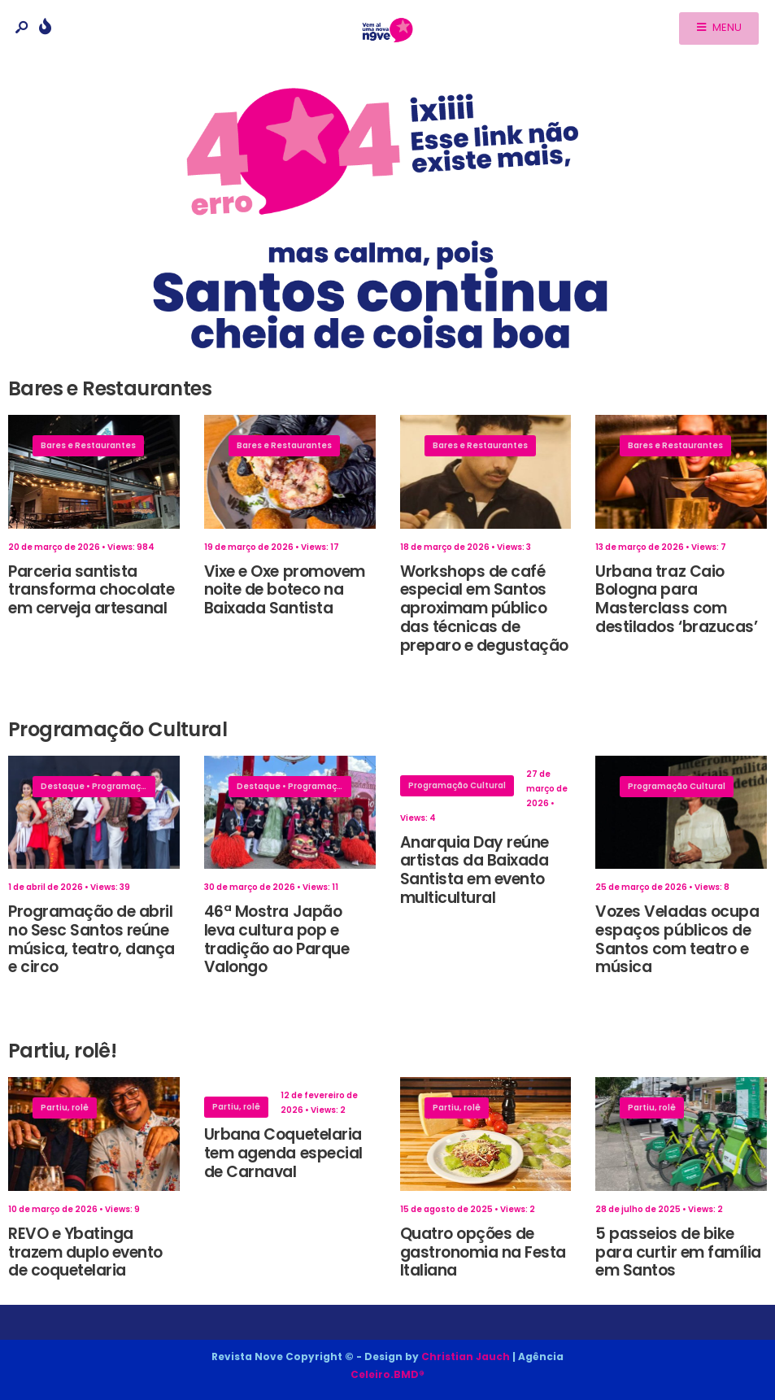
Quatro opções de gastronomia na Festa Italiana (483, 1252)
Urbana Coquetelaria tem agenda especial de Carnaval (283, 1153)
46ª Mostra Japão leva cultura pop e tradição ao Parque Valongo (276, 939)
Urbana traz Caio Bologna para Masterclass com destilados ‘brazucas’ (676, 599)
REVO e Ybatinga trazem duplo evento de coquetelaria (85, 1252)
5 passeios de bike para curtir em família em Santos (678, 1252)
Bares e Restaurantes (88, 445)
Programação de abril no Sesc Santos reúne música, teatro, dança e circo (91, 939)
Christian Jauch (465, 1356)
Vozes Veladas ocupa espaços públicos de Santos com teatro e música (677, 939)
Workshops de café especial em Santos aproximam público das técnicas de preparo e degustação (484, 608)
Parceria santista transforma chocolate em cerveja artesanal (91, 590)
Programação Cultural (140, 786)
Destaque (63, 786)
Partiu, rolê (65, 1107)
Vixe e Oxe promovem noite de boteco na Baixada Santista (284, 590)
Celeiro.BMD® (387, 1374)
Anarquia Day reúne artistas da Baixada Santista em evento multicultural (474, 870)
